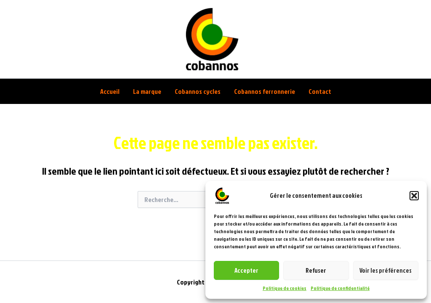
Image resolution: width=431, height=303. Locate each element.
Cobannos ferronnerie (264, 91)
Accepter (246, 270)
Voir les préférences (385, 270)
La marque (147, 91)
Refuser (316, 270)
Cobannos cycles (198, 91)
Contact (320, 91)
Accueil (110, 91)
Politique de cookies (284, 288)
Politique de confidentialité (340, 288)
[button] (414, 195)
